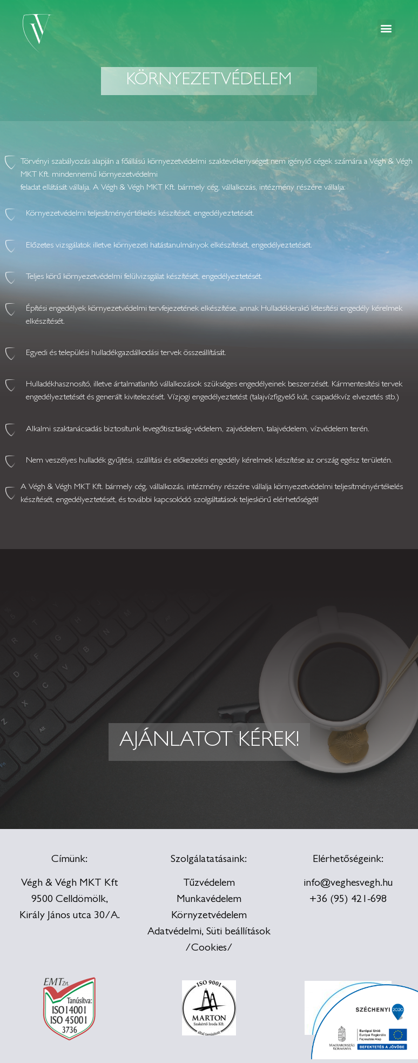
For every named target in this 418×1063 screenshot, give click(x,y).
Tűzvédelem (209, 883)
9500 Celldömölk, (69, 899)
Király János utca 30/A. (69, 916)
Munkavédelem (209, 899)
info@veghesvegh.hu (348, 883)
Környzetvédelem (209, 916)
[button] (386, 28)
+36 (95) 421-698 (348, 899)
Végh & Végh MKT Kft (69, 883)
